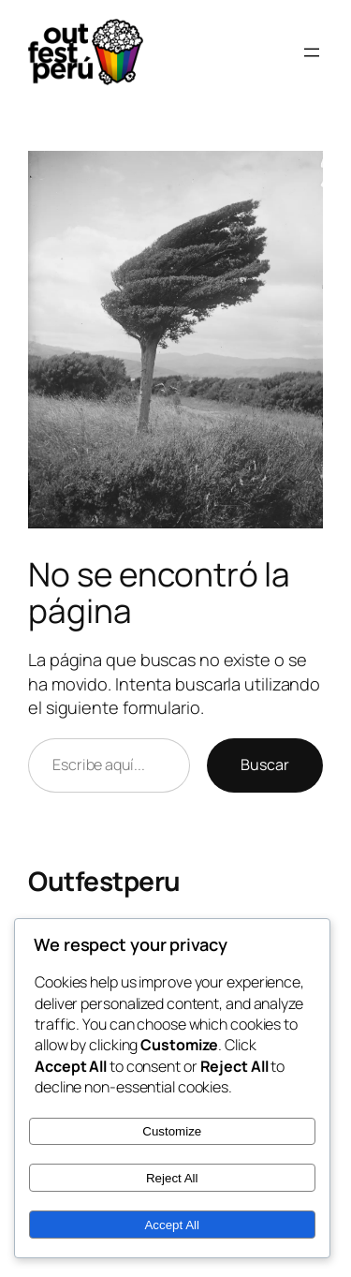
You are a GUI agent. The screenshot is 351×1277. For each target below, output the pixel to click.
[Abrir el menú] (311, 52)
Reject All (172, 1178)
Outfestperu (104, 880)
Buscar (265, 764)
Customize (171, 1131)
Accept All (171, 1225)
